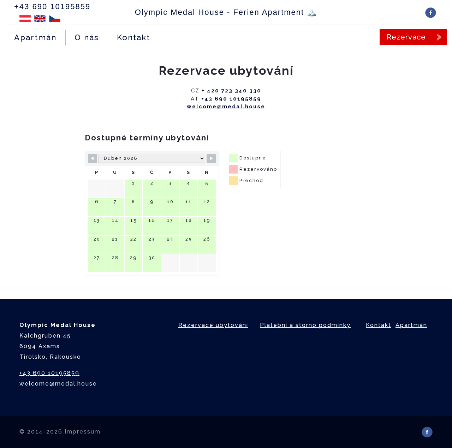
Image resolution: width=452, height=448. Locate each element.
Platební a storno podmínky (305, 325)
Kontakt (133, 37)
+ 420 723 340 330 (231, 90)
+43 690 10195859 (52, 6)
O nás (87, 37)
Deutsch (25, 18)
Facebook (430, 12)
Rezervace (406, 37)
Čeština (54, 18)
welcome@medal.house (226, 106)
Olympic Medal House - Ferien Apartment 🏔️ (226, 12)
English (40, 18)
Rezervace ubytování (213, 325)
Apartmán (35, 37)
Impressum (83, 431)
